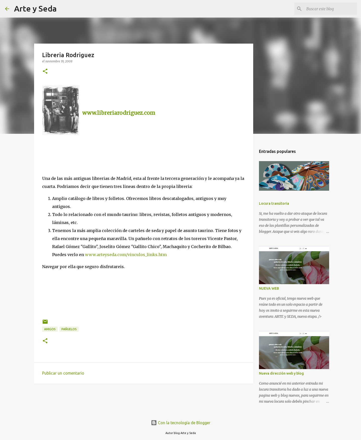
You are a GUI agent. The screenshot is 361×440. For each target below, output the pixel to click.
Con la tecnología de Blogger (180, 422)
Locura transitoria (274, 203)
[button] (45, 71)
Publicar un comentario (63, 373)
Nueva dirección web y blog (281, 373)
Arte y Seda (35, 8)
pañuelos (69, 329)
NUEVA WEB (269, 288)
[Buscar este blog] (330, 9)
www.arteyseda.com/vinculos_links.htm (126, 254)
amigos (50, 329)
